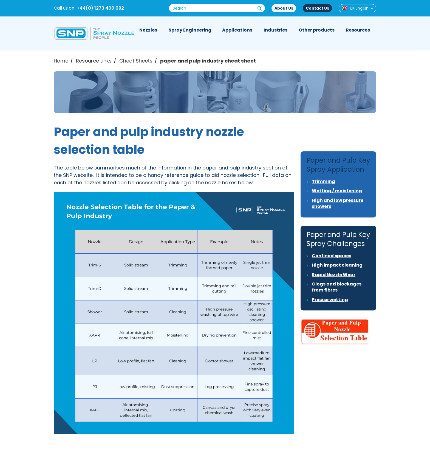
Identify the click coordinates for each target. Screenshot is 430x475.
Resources (358, 30)
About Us (284, 8)
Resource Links (94, 60)
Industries (275, 30)
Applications (237, 30)
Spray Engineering (190, 30)
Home (61, 60)
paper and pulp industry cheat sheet (208, 60)
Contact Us (317, 8)
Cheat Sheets (135, 60)
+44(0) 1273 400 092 (100, 8)
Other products (317, 30)
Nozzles (148, 30)
